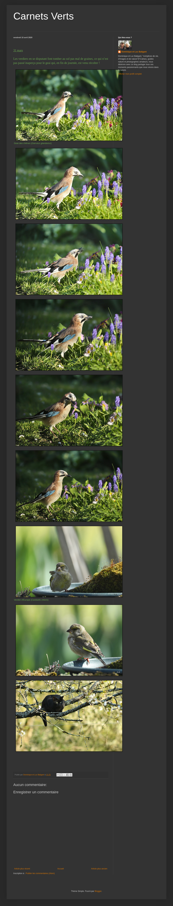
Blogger (98, 891)
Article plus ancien (99, 869)
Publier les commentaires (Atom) (40, 873)
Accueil (60, 869)
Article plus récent (22, 869)
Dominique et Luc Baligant (134, 52)
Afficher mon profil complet (130, 74)
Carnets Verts (43, 16)
